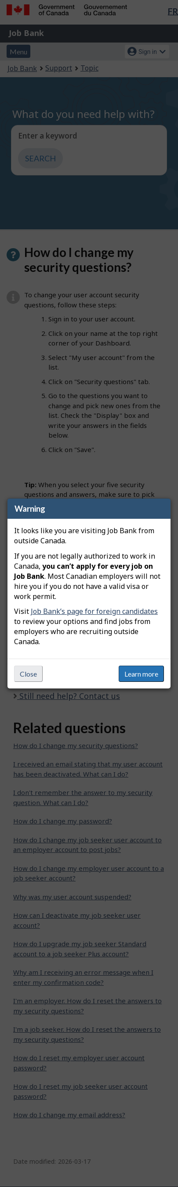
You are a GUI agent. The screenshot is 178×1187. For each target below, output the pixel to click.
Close (28, 674)
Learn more (141, 674)
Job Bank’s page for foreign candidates (94, 611)
